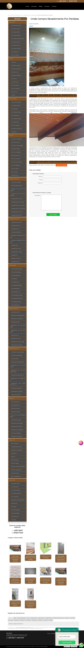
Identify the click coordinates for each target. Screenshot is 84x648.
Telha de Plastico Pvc (15, 405)
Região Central (34, 618)
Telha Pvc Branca (14, 459)
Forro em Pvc (14, 78)
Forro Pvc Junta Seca (15, 158)
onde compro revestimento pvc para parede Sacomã (15, 558)
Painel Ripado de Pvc (15, 288)
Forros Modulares (12, 98)
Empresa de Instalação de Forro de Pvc (17, 241)
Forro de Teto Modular (15, 105)
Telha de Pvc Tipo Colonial (16, 436)
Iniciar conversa (67, 642)
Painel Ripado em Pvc (15, 291)
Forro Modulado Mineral (16, 112)
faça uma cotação (61, 165)
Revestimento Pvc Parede (16, 345)
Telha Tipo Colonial (15, 473)
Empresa (34, 6)
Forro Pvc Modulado (15, 125)
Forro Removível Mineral (16, 128)
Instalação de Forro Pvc (14, 178)
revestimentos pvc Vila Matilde (45, 556)
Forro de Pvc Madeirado (16, 75)
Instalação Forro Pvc (15, 261)
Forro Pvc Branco (15, 81)
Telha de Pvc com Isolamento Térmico (17, 415)
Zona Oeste (34, 620)
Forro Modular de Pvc (15, 41)
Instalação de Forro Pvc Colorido (18, 205)
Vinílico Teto (13, 519)
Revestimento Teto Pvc (16, 394)
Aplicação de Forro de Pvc (16, 222)
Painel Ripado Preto (15, 305)
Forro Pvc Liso (14, 91)
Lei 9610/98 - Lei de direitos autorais (36, 628)
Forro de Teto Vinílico (15, 483)
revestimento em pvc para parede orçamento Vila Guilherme (30, 604)
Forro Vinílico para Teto (16, 493)
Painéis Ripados (12, 265)
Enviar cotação (53, 214)
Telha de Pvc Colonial (15, 411)
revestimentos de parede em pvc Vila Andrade (30, 557)
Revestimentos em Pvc (14, 348)
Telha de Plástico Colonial (16, 446)
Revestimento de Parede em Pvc (18, 315)
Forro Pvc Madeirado (15, 165)
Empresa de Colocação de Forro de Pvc (17, 236)
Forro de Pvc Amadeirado (16, 138)
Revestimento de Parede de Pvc (17, 361)
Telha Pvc (13, 456)
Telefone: (50, 183)
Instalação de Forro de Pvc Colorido (17, 189)
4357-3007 (62, 1)
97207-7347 (73, 1)
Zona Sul (46, 620)
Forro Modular (12, 22)
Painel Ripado (14, 278)
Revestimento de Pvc (15, 322)
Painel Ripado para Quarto (17, 298)
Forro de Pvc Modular (15, 28)
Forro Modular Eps (15, 122)
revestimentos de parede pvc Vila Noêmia (15, 603)
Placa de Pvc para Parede (16, 355)
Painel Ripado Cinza (15, 282)
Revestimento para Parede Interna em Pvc (17, 384)
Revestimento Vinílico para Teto (17, 500)
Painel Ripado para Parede (16, 295)
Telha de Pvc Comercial (16, 419)
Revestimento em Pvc (14, 308)
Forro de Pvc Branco (15, 142)
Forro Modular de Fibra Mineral (17, 38)
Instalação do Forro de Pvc (16, 215)
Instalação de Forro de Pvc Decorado (17, 194)
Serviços (47, 6)
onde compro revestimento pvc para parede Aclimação (60, 581)
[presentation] (42, 188)
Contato (54, 6)
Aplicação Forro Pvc (15, 228)
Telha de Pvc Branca (15, 408)
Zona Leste (72, 618)
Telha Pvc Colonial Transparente (18, 466)
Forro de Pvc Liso (14, 72)
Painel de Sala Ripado (15, 275)
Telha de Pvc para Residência (17, 429)
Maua (28, 618)
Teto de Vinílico (14, 503)
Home (27, 6)
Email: (50, 180)
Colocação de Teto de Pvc (16, 232)
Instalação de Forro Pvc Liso (17, 211)
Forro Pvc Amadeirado (16, 152)
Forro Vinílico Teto (15, 496)
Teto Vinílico (13, 506)
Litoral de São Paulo (22, 618)
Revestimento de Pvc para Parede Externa (17, 371)
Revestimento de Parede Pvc (17, 318)
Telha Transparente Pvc (16, 476)
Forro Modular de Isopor (16, 118)
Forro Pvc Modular (15, 55)
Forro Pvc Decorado (15, 88)
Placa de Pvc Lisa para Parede (17, 352)
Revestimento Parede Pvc (16, 388)
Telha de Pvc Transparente (16, 450)
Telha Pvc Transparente (16, 469)
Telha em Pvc (14, 453)
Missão (40, 6)
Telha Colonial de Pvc (15, 401)
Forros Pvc (11, 135)
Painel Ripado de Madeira (16, 285)
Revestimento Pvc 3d (15, 338)
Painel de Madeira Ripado (16, 268)
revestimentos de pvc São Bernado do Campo (45, 580)
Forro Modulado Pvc (15, 115)
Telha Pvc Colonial (15, 463)
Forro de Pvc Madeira (15, 148)
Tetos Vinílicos (12, 480)
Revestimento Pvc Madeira (16, 391)
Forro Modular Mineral (16, 48)
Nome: (50, 177)
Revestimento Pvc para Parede (17, 341)
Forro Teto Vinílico (15, 486)
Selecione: (10, 618)
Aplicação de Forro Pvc (16, 225)
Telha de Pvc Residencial (16, 433)
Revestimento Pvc (15, 335)
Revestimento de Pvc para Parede (17, 326)
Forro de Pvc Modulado (16, 102)
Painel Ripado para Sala (16, 301)
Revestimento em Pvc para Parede (17, 331)
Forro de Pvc (13, 62)
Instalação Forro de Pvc (16, 258)
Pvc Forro (13, 95)
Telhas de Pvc (12, 440)
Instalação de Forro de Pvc (16, 185)
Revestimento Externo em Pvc (17, 375)
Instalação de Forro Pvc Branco (17, 202)
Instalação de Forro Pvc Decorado (18, 208)
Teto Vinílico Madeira (15, 509)
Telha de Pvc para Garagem (17, 423)
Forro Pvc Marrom (15, 168)
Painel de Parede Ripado (16, 272)
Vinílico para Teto (14, 516)
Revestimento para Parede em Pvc (17, 379)
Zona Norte (22, 620)
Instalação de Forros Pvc (14, 218)
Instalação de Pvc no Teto (16, 251)
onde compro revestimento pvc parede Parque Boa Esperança (60, 558)
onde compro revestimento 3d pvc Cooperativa (15, 580)
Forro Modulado (14, 108)
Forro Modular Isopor (15, 45)
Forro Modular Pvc (15, 51)
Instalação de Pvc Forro (16, 248)
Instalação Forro (14, 255)
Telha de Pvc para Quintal (16, 426)
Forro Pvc (11, 58)
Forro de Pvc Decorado (16, 68)
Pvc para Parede (14, 358)
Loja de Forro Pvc (14, 175)
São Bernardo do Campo (58, 618)
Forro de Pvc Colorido (15, 65)
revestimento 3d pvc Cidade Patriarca (30, 580)
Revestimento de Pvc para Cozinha (17, 366)
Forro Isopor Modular (15, 32)
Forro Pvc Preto (14, 171)
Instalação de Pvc (14, 245)
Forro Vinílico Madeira (15, 490)
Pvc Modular (14, 131)
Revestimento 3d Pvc (15, 312)
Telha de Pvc (11, 398)
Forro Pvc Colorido (15, 85)
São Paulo (67, 618)
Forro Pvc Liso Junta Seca (16, 162)
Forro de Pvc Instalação (16, 182)
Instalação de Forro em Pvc (16, 198)
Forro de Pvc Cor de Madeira (17, 145)
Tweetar (31, 26)
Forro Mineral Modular (16, 35)
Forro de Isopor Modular (16, 25)
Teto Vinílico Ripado (15, 513)
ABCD (15, 618)
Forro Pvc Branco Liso (15, 155)
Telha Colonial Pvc (15, 443)
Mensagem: (48, 202)
